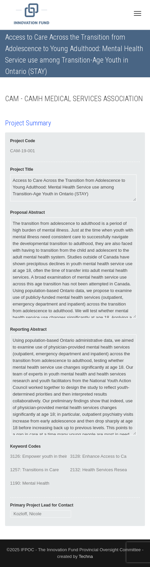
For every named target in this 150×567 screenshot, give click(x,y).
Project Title (21, 169)
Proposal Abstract (27, 212)
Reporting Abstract (28, 329)
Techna (86, 556)
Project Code (22, 140)
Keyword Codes (25, 446)
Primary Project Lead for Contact (41, 505)
